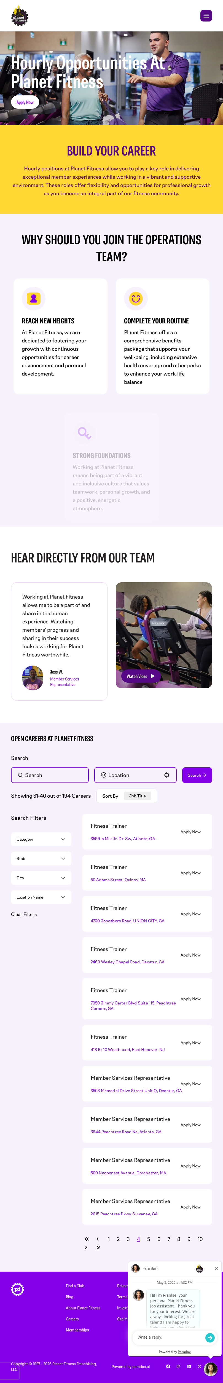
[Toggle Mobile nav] (206, 16)
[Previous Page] (98, 1239)
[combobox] (135, 775)
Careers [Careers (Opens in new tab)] (72, 1319)
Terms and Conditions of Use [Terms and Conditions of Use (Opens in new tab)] (141, 1296)
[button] (167, 775)
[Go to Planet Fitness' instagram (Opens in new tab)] (179, 1366)
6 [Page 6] (158, 1238)
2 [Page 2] (118, 1238)
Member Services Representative (130, 1077)
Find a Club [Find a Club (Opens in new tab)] (75, 1285)
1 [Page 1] (109, 1238)
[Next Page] (87, 1247)
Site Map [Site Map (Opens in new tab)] (124, 1319)
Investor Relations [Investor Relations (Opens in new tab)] (132, 1307)
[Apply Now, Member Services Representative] (194, 1083)
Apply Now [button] (25, 102)
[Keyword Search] (52, 775)
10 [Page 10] (200, 1238)
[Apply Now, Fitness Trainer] (194, 831)
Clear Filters (24, 914)
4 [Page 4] (138, 1238)
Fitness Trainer (109, 825)
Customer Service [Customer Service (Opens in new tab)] (197, 1319)
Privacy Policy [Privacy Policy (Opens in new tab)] (128, 1285)
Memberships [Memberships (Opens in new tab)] (77, 1330)
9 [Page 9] (188, 1238)
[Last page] (98, 1247)
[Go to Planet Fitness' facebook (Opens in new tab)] (168, 1366)
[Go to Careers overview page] (20, 16)
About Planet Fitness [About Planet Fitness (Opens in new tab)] (83, 1307)
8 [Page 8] (178, 1238)
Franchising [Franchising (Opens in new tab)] (191, 1307)
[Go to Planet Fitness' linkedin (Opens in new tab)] (189, 1366)
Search (194, 775)
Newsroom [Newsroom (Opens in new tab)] (191, 1285)
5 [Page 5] (148, 1238)
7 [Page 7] (169, 1238)
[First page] (87, 1239)
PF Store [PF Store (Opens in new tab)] (189, 1296)
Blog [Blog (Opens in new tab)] (69, 1296)
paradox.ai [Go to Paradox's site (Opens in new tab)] (141, 1366)
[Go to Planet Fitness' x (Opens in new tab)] (199, 1366)
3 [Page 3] (128, 1238)
